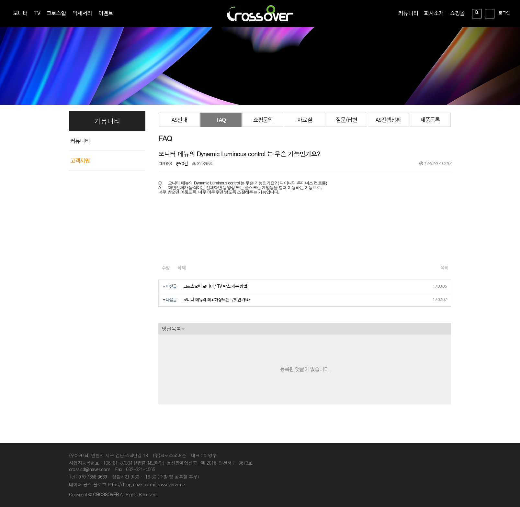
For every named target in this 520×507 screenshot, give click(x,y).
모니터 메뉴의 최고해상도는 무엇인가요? (216, 299)
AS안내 (179, 120)
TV (37, 13)
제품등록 (430, 120)
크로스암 (56, 13)
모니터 (20, 13)
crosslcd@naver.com (89, 469)
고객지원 (80, 160)
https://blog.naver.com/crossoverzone (146, 484)
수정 (165, 267)
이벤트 (105, 13)
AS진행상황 (388, 120)
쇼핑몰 (457, 13)
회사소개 (434, 13)
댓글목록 (171, 328)
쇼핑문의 (263, 120)
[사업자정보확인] (149, 462)
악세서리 (82, 13)
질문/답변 (346, 120)
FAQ (221, 120)
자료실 (304, 120)
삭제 (181, 267)
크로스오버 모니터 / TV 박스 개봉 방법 (215, 286)
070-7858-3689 (92, 476)
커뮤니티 (408, 13)
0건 (182, 163)
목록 (444, 267)
